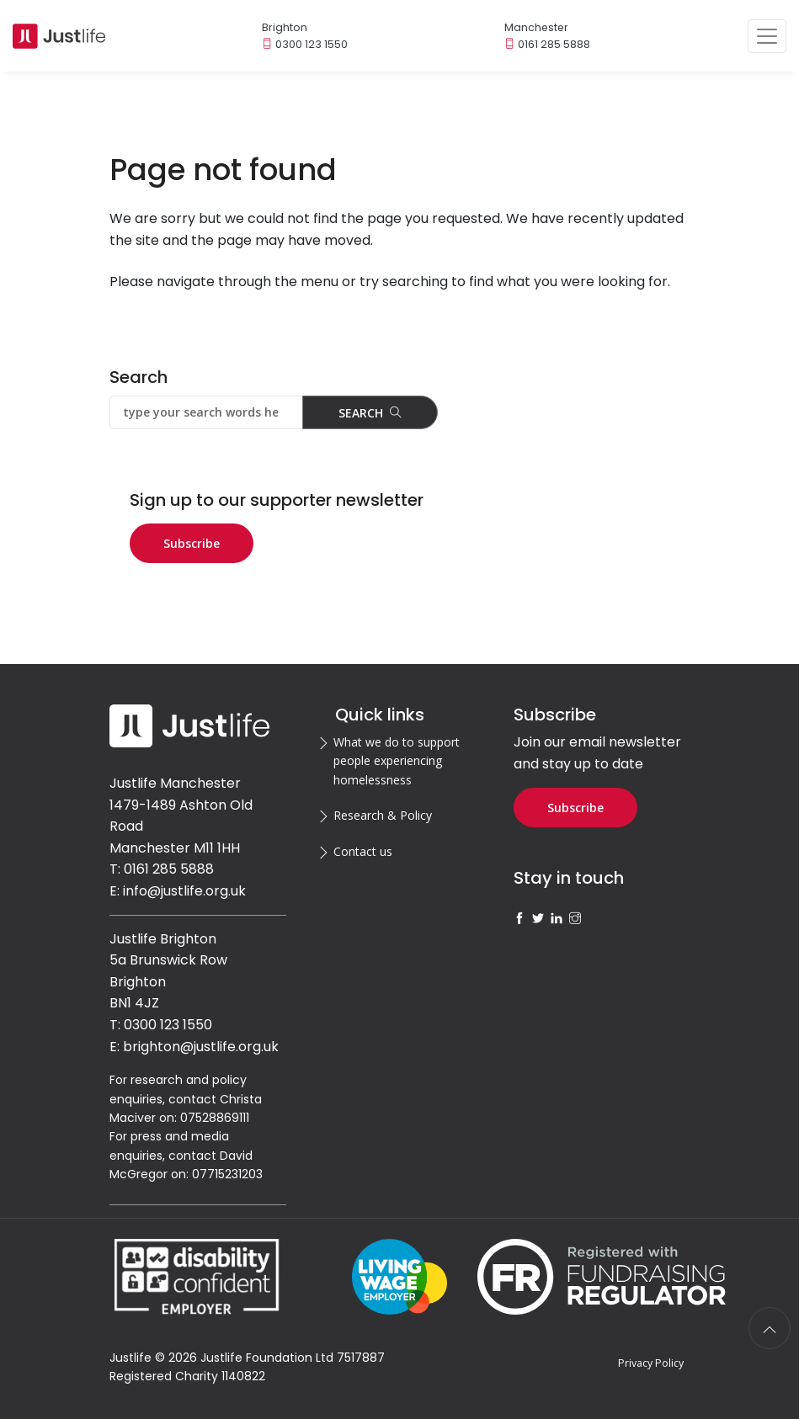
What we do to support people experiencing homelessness (396, 761)
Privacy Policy (651, 1363)
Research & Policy (382, 815)
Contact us (362, 851)
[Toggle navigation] (767, 36)
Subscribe (191, 543)
